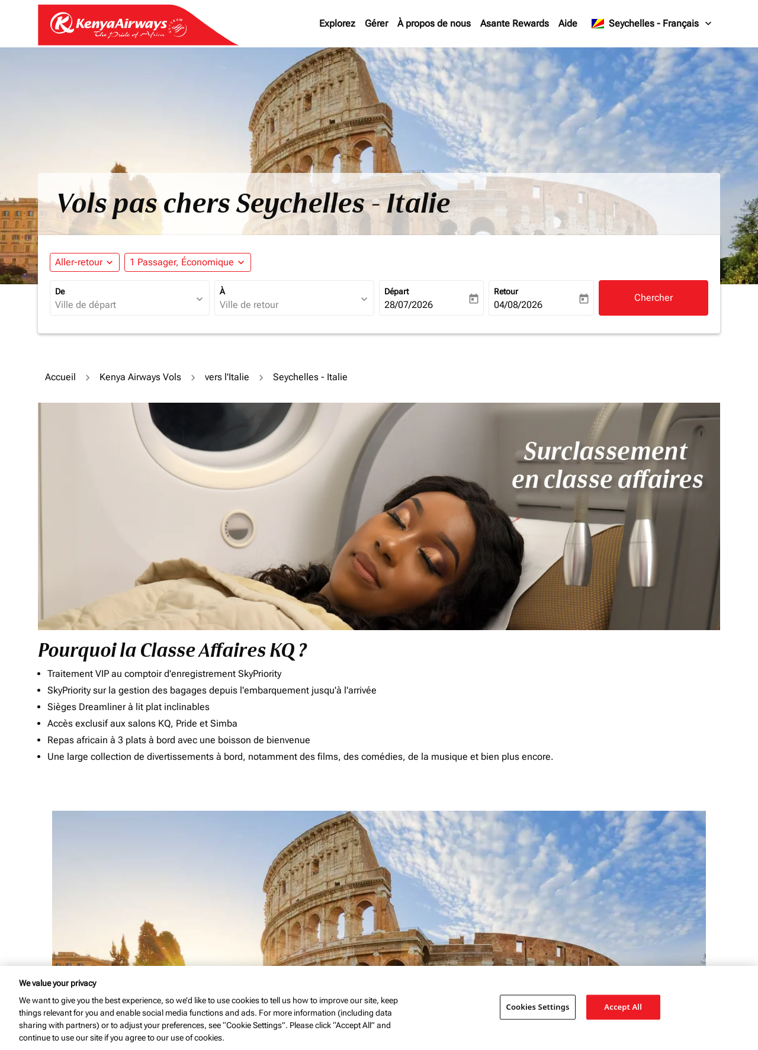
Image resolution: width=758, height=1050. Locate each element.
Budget (397, 862)
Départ (396, 291)
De (60, 291)
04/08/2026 (518, 304)
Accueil (60, 377)
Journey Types (579, 862)
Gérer (376, 23)
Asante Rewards (514, 23)
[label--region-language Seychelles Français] (652, 23)
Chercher (653, 297)
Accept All (623, 1006)
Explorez (337, 23)
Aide (567, 23)
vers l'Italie (227, 377)
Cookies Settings (538, 1006)
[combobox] (123, 305)
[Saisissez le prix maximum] (472, 888)
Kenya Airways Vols (140, 377)
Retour (506, 291)
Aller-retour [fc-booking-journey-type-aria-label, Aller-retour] (78, 262)
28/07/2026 (408, 304)
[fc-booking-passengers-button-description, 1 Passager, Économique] (182, 262)
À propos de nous (434, 23)
